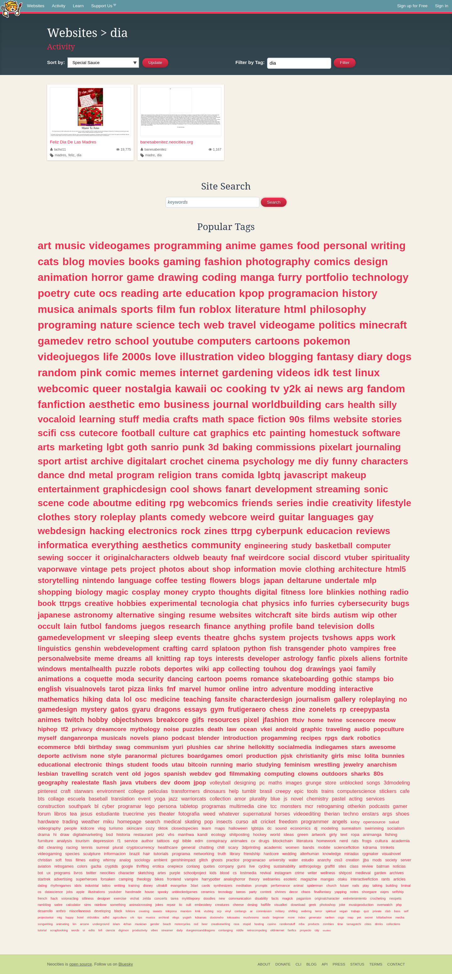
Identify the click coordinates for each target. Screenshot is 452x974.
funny (345, 461)
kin (74, 924)
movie (291, 569)
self (406, 911)
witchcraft (273, 615)
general (188, 847)
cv (253, 840)
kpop (252, 293)
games (276, 245)
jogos (152, 773)
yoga (159, 798)
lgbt (114, 447)
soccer (79, 557)
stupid (247, 924)
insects (224, 821)
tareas (240, 892)
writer (312, 873)
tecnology (225, 892)
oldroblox (93, 917)
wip (368, 615)
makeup (348, 475)
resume (202, 615)
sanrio (165, 447)
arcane (84, 924)
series (289, 503)
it (97, 557)
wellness (327, 873)
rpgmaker (370, 854)
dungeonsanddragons (200, 930)
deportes (178, 669)
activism (75, 755)
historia (123, 834)
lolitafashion (384, 917)
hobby (98, 720)
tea (73, 813)
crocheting (378, 898)
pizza (136, 689)
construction (51, 806)
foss (68, 860)
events (188, 637)
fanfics (292, 930)
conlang (193, 866)
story (85, 517)
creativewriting (220, 924)
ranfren (329, 917)
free (390, 648)
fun (187, 309)
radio (399, 592)
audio (362, 729)
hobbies (131, 603)
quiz (366, 911)
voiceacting (69, 898)
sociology (142, 860)
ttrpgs (70, 603)
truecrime (133, 813)
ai (308, 388)
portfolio (326, 277)
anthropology (310, 866)
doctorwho (217, 917)
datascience (54, 892)
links (155, 689)
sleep (163, 637)
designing (245, 782)
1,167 (214, 149)
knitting (168, 658)
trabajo (355, 911)
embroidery (203, 905)
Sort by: (56, 62)
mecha (400, 917)
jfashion (276, 720)
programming (188, 245)
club (387, 911)
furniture (45, 840)
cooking (246, 388)
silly (388, 404)
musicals (113, 738)
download (298, 905)
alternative (135, 615)
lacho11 (58, 149)
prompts (261, 885)
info (300, 603)
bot (40, 873)
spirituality (390, 557)
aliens (371, 658)
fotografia (189, 813)
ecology (218, 834)
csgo (341, 917)
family (366, 669)
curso (242, 821)
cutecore (98, 433)
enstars (370, 813)
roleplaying (377, 699)
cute (84, 293)
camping (126, 879)
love (165, 356)
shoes (402, 813)
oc (216, 388)
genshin (88, 648)
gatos (119, 709)
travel (242, 325)
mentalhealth (90, 669)
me (305, 461)
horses (282, 813)
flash (109, 782)
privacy (82, 729)
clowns (308, 773)
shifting (293, 911)
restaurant (143, 834)
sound (281, 828)
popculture (389, 729)
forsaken (108, 879)
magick (287, 898)
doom (182, 782)
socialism (396, 828)
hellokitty (261, 747)
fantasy (335, 356)
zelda (147, 898)
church (331, 885)
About (264, 964)
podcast (183, 738)
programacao (254, 860)
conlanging (225, 930)
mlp (369, 580)
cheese (238, 905)
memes (158, 372)
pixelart (335, 447)
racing (72, 847)
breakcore (172, 720)
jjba (366, 860)
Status (357, 964)
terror (318, 911)
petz (160, 834)
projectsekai (45, 917)
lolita (371, 755)
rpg (177, 503)
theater (167, 813)
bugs (400, 603)
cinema (223, 461)
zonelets (322, 709)
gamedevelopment (71, 637)
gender (154, 924)
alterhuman (309, 854)
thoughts (235, 592)
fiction (272, 419)
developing (102, 911)
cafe (405, 791)
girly (333, 834)
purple (175, 873)
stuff (129, 419)
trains (327, 791)
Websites (35, 5)
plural (118, 847)
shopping (55, 592)
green (302, 834)
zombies (328, 924)
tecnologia (219, 603)
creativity (352, 503)
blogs (250, 580)
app (218, 669)
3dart (194, 885)
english (50, 689)
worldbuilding (286, 404)
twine (334, 720)
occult (49, 626)
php (399, 905)
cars (334, 404)
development (283, 489)
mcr (309, 806)
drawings (321, 669)
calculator (73, 905)
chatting (206, 847)
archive (107, 461)
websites (235, 615)
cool (179, 489)
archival (164, 917)
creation (352, 860)
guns (241, 866)
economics (300, 828)
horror (107, 277)
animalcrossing (140, 905)
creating (144, 911)
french (42, 898)
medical (172, 821)
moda (125, 679)
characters (384, 461)
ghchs (244, 637)
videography (49, 828)
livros (78, 873)
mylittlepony (191, 898)
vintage (94, 569)
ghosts (217, 860)
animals (97, 309)
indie (317, 503)
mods (377, 860)
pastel (338, 798)
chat (250, 603)
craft (65, 791)
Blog (311, 964)
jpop (200, 782)
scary (233, 847)
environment (111, 791)
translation (123, 798)
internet (199, 372)
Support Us (103, 5)
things (115, 764)
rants (385, 879)
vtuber (356, 557)
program (135, 475)
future (344, 885)
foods (160, 764)
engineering (266, 545)
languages (331, 517)
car (218, 747)
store (330, 782)
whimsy (109, 860)
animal (298, 885)
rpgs (331, 738)
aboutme (112, 503)
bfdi (79, 747)
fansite (226, 699)
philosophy (338, 309)
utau (178, 764)
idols (77, 885)
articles (399, 879)
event (144, 798)
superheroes (86, 879)
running (222, 764)
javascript (306, 475)
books (143, 261)
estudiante (107, 813)
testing (193, 580)
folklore (130, 911)
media (156, 419)
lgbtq (269, 475)
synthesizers (222, 885)
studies (327, 930)
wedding (289, 854)
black (118, 911)
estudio (307, 860)
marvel (190, 689)
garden (380, 873)
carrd (199, 648)
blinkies (340, 592)
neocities (107, 873)
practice (232, 860)
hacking (107, 531)
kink (197, 911)
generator (315, 917)
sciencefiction (346, 847)
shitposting (239, 834)
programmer (315, 821)
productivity (140, 930)
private (377, 911)
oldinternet (277, 930)
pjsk (287, 755)
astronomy (93, 615)
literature (257, 309)
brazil (134, 853)
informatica (63, 545)
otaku (342, 879)
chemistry (317, 798)
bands (308, 847)
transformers (185, 791)
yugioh (187, 917)
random (57, 372)
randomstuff (287, 924)
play (366, 885)
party (253, 892)
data (113, 699)
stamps (368, 679)
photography (277, 261)
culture (174, 433)
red (196, 924)
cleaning (54, 847)
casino (271, 924)
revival (265, 873)
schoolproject (195, 873)
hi (55, 834)
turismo (116, 828)
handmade (133, 892)
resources (224, 720)
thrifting (143, 866)
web (214, 325)
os (39, 892)
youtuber (115, 892)
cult (188, 905)
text (344, 834)
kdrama (370, 847)
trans (206, 475)
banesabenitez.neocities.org (166, 142)
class (354, 866)
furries (323, 603)
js (286, 798)
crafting (175, 648)
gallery (345, 699)
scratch (102, 773)
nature (116, 325)
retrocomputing (257, 930)
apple (80, 892)
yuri (177, 747)
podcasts (379, 806)
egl (176, 840)
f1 (119, 840)
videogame (287, 325)
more (291, 917)
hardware (48, 821)
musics (150, 917)
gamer (400, 806)
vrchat (134, 898)
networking (204, 853)
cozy (150, 828)
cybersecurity (363, 603)
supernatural (257, 813)
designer (103, 898)
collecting (244, 669)
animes (49, 720)
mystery (94, 709)
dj (316, 828)
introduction (240, 738)
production (261, 755)
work (387, 637)
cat (200, 433)
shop (221, 569)
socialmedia (295, 747)
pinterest (47, 791)
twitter (91, 873)
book (47, 603)
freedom (288, 821)
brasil (266, 791)
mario (244, 764)
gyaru (141, 709)
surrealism (351, 828)
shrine (236, 747)
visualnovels (85, 689)
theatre (216, 637)
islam (116, 924)
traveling (338, 729)
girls (337, 755)
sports (137, 309)
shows (207, 489)
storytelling (58, 580)
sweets (157, 911)
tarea (175, 898)
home (316, 720)
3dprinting (251, 847)
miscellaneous (80, 911)
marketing (80, 447)
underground (101, 924)
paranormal (141, 755)
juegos (152, 626)
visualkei (280, 905)
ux (48, 873)
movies (106, 261)
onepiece (175, 866)
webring (306, 911)
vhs (171, 834)
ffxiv (298, 720)
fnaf (238, 557)
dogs (399, 356)
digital (266, 592)
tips (139, 917)
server (406, 860)
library (235, 854)
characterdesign (266, 699)
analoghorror (234, 879)
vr (112, 637)
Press (339, 964)
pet (359, 917)
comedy (188, 517)
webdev (200, 773)
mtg (59, 917)
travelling (75, 773)
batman (382, 866)
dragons (167, 709)
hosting (259, 924)
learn (206, 828)
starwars (83, 791)
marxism (185, 911)
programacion (303, 293)
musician (141, 924)
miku (108, 821)
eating (94, 860)
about (198, 569)
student (137, 764)
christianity (312, 755)
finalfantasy (322, 892)
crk (132, 917)
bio (388, 679)
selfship (398, 892)
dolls (365, 626)
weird (262, 517)
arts (46, 447)
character (126, 873)
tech (189, 325)
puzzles (193, 729)
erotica (158, 866)
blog (73, 261)
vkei (266, 729)
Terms (375, 964)
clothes (54, 517)
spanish (175, 773)
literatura (304, 840)
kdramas (200, 917)
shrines (280, 892)
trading (70, 821)
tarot (116, 689)
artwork (319, 834)
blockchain (283, 840)
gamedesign (57, 709)
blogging (290, 356)
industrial (92, 885)
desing (252, 905)
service (131, 840)
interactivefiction (364, 879)
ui (84, 930)
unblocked (351, 782)
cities (368, 924)
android (286, 729)
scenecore (360, 720)
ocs (108, 293)
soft (58, 860)
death (215, 729)
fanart (238, 489)
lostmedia (248, 873)
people (70, 828)
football (138, 433)
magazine (308, 879)
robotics (369, 738)
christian (45, 860)
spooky (163, 892)
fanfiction (61, 404)
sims (87, 905)
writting (119, 885)
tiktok (163, 828)
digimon (123, 930)
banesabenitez (154, 149)
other (387, 615)
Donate (282, 964)
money (176, 592)
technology (380, 277)
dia (79, 155)
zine (298, 709)
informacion (115, 853)
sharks (360, 773)
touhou (274, 669)
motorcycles (182, 924)
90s (297, 419)
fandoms (121, 626)
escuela (76, 798)
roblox (215, 309)
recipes (310, 738)
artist (75, 461)
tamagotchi (354, 924)
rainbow (100, 905)
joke (342, 905)
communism (151, 747)
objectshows (132, 720)
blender (208, 738)
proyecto (305, 930)
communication (240, 898)
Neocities (55, 964)
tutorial (42, 930)
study (301, 545)
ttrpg (241, 531)
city (317, 930)
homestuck (333, 433)
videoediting (306, 813)
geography (53, 782)
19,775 (123, 149)
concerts (160, 898)
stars (358, 747)
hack (54, 898)
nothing (372, 592)
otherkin (356, 806)
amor (240, 798)
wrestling (327, 764)
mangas (327, 879)
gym (217, 709)
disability (261, 898)
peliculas (158, 791)
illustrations (96, 892)
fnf (171, 689)
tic (180, 905)
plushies (199, 747)
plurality (258, 798)
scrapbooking (59, 930)
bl (96, 806)
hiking (93, 699)
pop (208, 821)
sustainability (285, 866)
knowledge (332, 854)
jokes (159, 905)
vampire (191, 879)
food (308, 245)
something (118, 905)
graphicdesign (135, 489)
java (126, 782)
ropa (355, 834)
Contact (396, 964)
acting (356, 798)
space (241, 419)
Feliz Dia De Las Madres (73, 142)
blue (275, 798)
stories (386, 419)
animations (55, 679)
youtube (173, 341)
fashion (223, 261)
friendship (252, 854)
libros (60, 813)
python (255, 648)
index (301, 917)
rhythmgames (61, 885)
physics (275, 603)
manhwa (186, 834)
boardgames (205, 755)
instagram (283, 873)
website (351, 419)
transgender (304, 648)
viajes (384, 892)
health (361, 404)
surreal (102, 847)
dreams (129, 658)
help (234, 791)
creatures (222, 905)
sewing (50, 557)
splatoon (226, 648)
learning (97, 419)
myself (47, 738)
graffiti (330, 866)
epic (299, 791)
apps (365, 637)
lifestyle (394, 503)
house (149, 892)
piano (160, 738)
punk (193, 447)
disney (148, 885)
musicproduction (361, 905)
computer (373, 545)
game (140, 277)
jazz (173, 798)
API (325, 964)
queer (106, 388)
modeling (329, 828)
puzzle (125, 669)
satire (58, 905)
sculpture (91, 853)
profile (281, 626)
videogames (119, 245)
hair (146, 853)
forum (44, 813)
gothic (342, 679)
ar (251, 911)
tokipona (171, 911)
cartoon (209, 679)
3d (213, 447)
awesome (382, 747)
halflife (266, 905)
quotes (209, 866)
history (360, 293)
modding (321, 689)
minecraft (383, 325)
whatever (229, 813)
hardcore (271, 854)
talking (377, 885)
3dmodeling (397, 782)
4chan (127, 924)
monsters (290, 806)
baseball (98, 798)
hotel (80, 917)
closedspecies (184, 828)
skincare (134, 828)
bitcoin (197, 764)
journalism (313, 699)
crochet (186, 461)
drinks (379, 924)
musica (56, 309)
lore (316, 592)
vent (122, 773)
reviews (373, 531)
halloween (238, 828)
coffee (166, 580)
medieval (363, 873)
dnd (76, 475)
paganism (303, 898)
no (403, 699)
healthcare (168, 847)
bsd (109, 834)
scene (51, 503)
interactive (356, 689)
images (294, 782)
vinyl (228, 911)
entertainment (68, 489)
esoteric (290, 879)
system (272, 637)
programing (67, 325)
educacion (329, 531)
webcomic (63, 388)
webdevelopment (131, 648)
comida (238, 475)
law (231, 729)
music (70, 245)
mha (301, 924)
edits (92, 930)
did (40, 847)
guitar (291, 517)
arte (172, 293)
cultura (381, 840)
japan (273, 580)
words (75, 930)
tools (312, 791)
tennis (87, 847)
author (147, 840)
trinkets (387, 847)
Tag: (250, 62)
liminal (406, 885)
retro (99, 341)
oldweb (186, 557)
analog (125, 860)
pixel (251, 720)
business (186, 404)
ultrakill (161, 885)
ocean (248, 729)
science (155, 325)
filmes (81, 860)
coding (219, 277)
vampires (365, 648)
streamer (167, 930)
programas (214, 806)
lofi (100, 930)
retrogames (63, 866)
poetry (54, 293)
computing (279, 773)
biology (89, 592)
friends (257, 503)
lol (128, 699)
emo (149, 404)
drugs (264, 840)
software (381, 433)
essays (195, 709)
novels (139, 738)
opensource (374, 822)
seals (265, 917)
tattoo (106, 885)
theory (254, 879)
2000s (136, 356)
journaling (378, 447)
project (142, 569)
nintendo (98, 580)
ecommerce (54, 747)
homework (326, 840)
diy (322, 461)
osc (141, 699)
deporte (48, 755)
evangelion (178, 885)
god (220, 773)
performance (280, 885)
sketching (146, 873)
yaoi (345, 669)
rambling (44, 905)
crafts (185, 419)
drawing (178, 277)
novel (297, 798)
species (72, 853)
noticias (399, 866)
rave (236, 924)
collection (220, 798)
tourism (82, 840)
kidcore (87, 828)
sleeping (134, 637)
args (387, 813)
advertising (63, 879)
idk (321, 372)
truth (222, 853)
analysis (64, 840)
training (133, 885)
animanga (372, 834)
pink (91, 372)
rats (355, 840)
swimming (374, 828)
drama (44, 834)
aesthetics (165, 545)
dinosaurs (214, 791)
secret (369, 917)
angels (339, 821)
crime (299, 873)
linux (367, 372)
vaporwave (57, 569)
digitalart (146, 461)
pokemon (326, 341)
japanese (54, 615)
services (375, 798)
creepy (283, 791)
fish (276, 648)
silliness (88, 898)
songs (373, 782)
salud (394, 822)
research (184, 626)
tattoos (163, 840)
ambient (160, 860)
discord (327, 557)
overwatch (384, 905)
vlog (101, 828)
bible (186, 840)
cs (235, 873)
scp (219, 911)
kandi (202, 834)
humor (214, 689)
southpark (80, 806)
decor (293, 892)
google (127, 866)
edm (199, 840)
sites (342, 866)
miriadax (351, 854)
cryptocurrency (140, 847)
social (299, 557)
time (340, 924)
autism (346, 615)
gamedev (60, 341)
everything (114, 545)
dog (296, 669)
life (110, 356)
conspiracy (217, 840)
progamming (279, 738)
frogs (367, 840)
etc (259, 433)
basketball (333, 545)
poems (236, 679)
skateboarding (305, 679)
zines (215, 531)
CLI (298, 964)
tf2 (64, 729)
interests (230, 658)
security (151, 679)
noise (171, 729)
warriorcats (193, 798)
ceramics (207, 892)
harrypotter (211, 879)
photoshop (327, 905)
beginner (278, 917)
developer (264, 658)
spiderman (315, 885)
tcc (273, 806)
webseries (271, 879)
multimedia (241, 806)
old (136, 773)
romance (264, 679)
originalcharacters (136, 557)
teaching (197, 699)
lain (70, 626)
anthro (61, 911)
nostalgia (148, 388)
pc (262, 782)
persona (167, 806)
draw (64, 834)
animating (62, 924)
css (68, 433)
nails (355, 885)
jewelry (353, 764)
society (391, 860)
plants (153, 517)
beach (167, 924)
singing (171, 615)
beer (204, 924)
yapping (341, 892)
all (149, 658)
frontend (174, 879)
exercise (120, 898)
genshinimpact (183, 860)
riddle (240, 930)
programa (181, 853)
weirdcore (267, 557)
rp (343, 709)
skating (193, 821)
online (239, 689)
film (166, 309)
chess (278, 709)
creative (98, 603)
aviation (44, 866)
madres (60, 155)
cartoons (277, 341)
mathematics (58, 699)
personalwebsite (64, 658)
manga (257, 277)
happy (70, 917)
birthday (100, 747)
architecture (360, 569)
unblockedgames (184, 892)
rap (189, 658)
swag (123, 747)
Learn (78, 5)
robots (149, 669)
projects (304, 637)
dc (269, 828)
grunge (313, 782)
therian (332, 813)
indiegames (331, 747)
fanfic (326, 658)
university (277, 860)
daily (179, 930)
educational (54, 764)
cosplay (146, 592)
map (350, 917)
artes (162, 873)
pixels (348, 658)
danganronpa (79, 738)
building (391, 885)
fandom (386, 388)
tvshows (337, 637)
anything (250, 626)
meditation (243, 885)
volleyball (220, 782)
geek (312, 905)
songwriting (45, 924)
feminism (297, 764)
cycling (264, 866)
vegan (343, 911)
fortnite (395, 658)
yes (151, 813)
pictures (172, 755)
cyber (108, 806)
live (252, 866)
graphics (229, 433)
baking (238, 447)
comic (120, 372)
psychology (268, 461)
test (342, 372)
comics (332, 261)
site (301, 615)
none (97, 755)
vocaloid (56, 419)
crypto (203, 592)
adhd (106, 917)
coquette (98, 679)
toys (205, 658)
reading (140, 293)
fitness (293, 592)
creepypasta (370, 709)
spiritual (331, 911)
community (216, 545)
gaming (182, 261)
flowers (223, 580)
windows (52, 669)
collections (393, 924)
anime (240, 245)
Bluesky (125, 964)
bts (41, 798)
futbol (90, 626)
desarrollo (45, 911)
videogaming (50, 853)
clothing (320, 569)
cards (206, 885)
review (367, 866)
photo (337, 648)
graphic (311, 729)
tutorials (160, 853)
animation (63, 277)
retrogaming (330, 806)
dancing (180, 679)
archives (397, 873)
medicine (165, 699)
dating (42, 885)
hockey (259, 834)
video (251, 356)
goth (137, 447)
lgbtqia (257, 828)
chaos (305, 892)
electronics (152, 531)
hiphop (47, 729)
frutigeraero (247, 709)
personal (345, 245)
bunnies (393, 755)
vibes (154, 930)
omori (234, 755)
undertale (342, 580)
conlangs (240, 911)
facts (275, 898)
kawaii (191, 388)
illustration (207, 356)
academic (273, 847)
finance (217, 626)
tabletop (189, 806)
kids (213, 873)
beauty (215, 557)
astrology (298, 658)
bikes (159, 879)
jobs (70, 892)
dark (347, 738)
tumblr (249, 791)
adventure (287, 689)
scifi (47, 433)
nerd (344, 840)
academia (400, 840)
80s (379, 773)
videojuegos (69, 356)
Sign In (441, 5)
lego (150, 806)
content (265, 892)
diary (370, 356)
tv (275, 388)
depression (103, 840)
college (136, 791)
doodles (209, 898)
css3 (338, 860)
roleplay (118, 517)
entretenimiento (354, 898)
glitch (203, 860)
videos (293, 372)
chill (220, 847)
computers (224, 341)
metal (101, 475)
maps (220, 828)
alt (254, 821)
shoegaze (369, 892)
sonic (376, 489)
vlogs (175, 917)
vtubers (146, 782)
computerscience (356, 791)
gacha (96, 866)
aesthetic (112, 404)
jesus (86, 813)
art (44, 245)
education (210, 293)
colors (82, 866)
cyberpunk (279, 531)
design (371, 261)
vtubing (208, 911)
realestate (85, 782)
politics (337, 325)
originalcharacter (327, 898)
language (135, 580)
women (292, 847)
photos (172, 569)
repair (171, 905)
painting (288, 433)
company (226, 866)
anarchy (324, 860)
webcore (228, 517)
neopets (395, 898)
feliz (71, 155)
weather (91, 821)
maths (275, 782)
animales (238, 840)
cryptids (111, 866)
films (319, 419)
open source (80, 964)
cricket (268, 821)
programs (62, 873)
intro (260, 689)
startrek (44, 879)
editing (150, 503)
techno (351, 813)
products (313, 924)
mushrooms (251, 917)
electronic (88, 764)
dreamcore (111, 729)
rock (191, 531)
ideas (289, 834)
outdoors (334, 773)
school (132, 341)
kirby (355, 822)
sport (49, 461)
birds (320, 615)
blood (224, 873)
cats (48, 261)
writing (388, 245)
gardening (247, 372)
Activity (58, 5)
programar (130, 806)
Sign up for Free (412, 5)
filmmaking (245, 773)
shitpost (345, 873)
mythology (145, 729)
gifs (198, 720)
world (275, 834)
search (152, 821)
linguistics (54, 648)
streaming (338, 489)
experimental (173, 603)
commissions (286, 447)
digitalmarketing (88, 834)
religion (174, 475)
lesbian (48, 773)
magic (117, 592)
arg (355, 388)
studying (268, 764)
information (255, 569)
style (114, 755)
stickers (387, 791)
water (293, 860)
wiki (202, 669)
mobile (324, 847)
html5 (395, 569)
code (78, 503)
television (335, 626)
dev (165, 782)
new (222, 898)
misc (354, 755)
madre (150, 155)
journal (231, 404)
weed (209, 813)
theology (144, 879)
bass (397, 911)
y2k (292, 388)
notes (354, 892)
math (213, 419)
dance (51, 475)
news (330, 388)
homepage (129, 821)
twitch (74, 720)
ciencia (110, 930)
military (280, 911)
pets (118, 569)
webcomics (213, 503)
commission (264, 911)
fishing (391, 834)
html (295, 309)
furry (290, 277)
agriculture (119, 917)
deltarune (304, 580)
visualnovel (391, 854)
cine (262, 806)
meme (104, 658)
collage (56, 798)
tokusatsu (233, 917)
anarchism (382, 764)
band (305, 626)
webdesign (62, 531)
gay (366, 517)
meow (387, 720)
